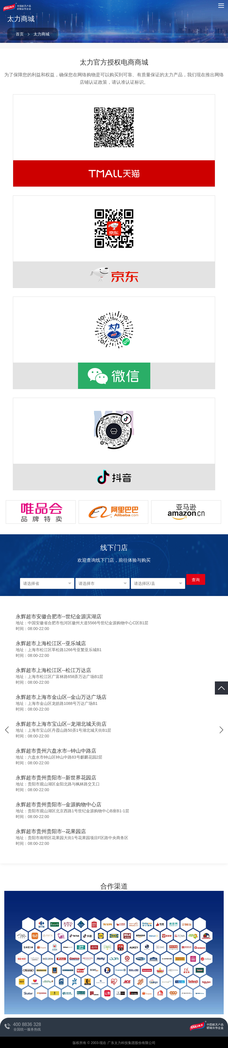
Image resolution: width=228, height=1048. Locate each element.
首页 (20, 34)
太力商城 (41, 34)
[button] (221, 729)
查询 (196, 579)
